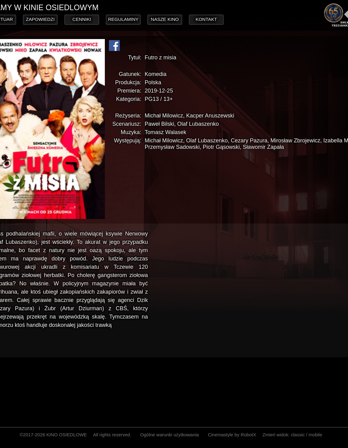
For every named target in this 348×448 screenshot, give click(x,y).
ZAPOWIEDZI (40, 19)
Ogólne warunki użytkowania (169, 434)
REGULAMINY (123, 19)
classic (298, 434)
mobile (315, 434)
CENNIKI (82, 19)
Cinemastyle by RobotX (232, 434)
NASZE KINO (165, 19)
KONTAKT (206, 19)
